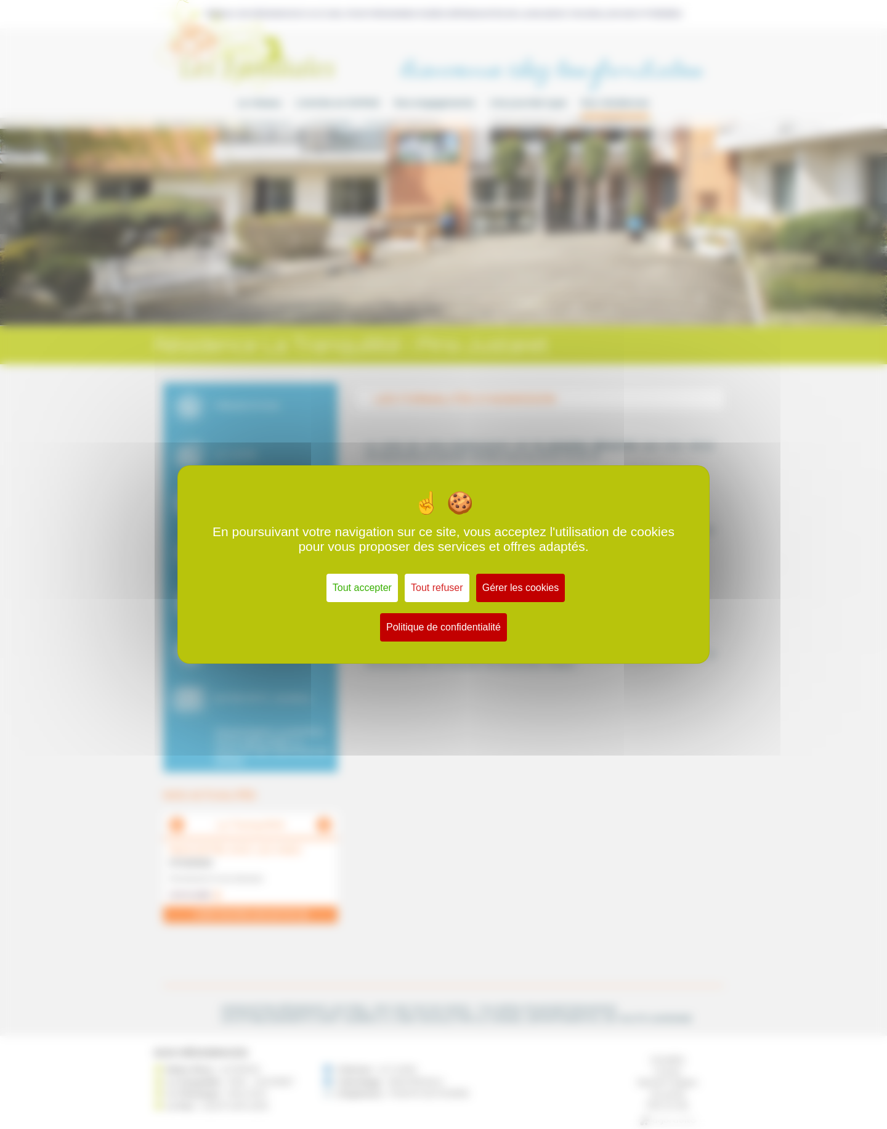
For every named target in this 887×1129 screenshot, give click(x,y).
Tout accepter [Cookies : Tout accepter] (362, 587)
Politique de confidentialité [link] (443, 627)
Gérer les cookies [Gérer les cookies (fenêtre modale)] (520, 587)
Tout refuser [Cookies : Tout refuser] (437, 587)
